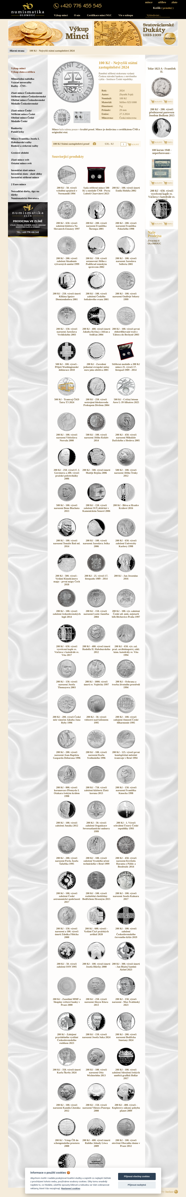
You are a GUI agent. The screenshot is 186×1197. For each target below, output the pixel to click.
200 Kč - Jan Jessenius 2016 (126, 577)
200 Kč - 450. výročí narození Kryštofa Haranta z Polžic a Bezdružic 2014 (125, 862)
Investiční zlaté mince (23, 170)
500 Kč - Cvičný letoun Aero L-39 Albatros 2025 (126, 401)
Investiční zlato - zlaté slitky (26, 173)
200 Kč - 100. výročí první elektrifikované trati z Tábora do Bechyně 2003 (126, 331)
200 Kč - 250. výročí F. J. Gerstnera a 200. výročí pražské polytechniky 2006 (67, 474)
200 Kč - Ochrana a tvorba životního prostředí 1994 (126, 684)
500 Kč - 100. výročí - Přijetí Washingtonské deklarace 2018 (67, 367)
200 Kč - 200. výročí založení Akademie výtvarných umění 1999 (66, 261)
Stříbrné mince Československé (28, 96)
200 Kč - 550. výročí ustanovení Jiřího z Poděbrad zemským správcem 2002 (96, 262)
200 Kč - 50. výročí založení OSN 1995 (67, 965)
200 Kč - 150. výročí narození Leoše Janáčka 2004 (96, 614)
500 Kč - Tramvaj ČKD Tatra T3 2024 (66, 401)
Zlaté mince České (21, 110)
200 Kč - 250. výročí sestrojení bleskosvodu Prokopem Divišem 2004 (96, 402)
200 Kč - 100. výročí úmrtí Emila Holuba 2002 (126, 189)
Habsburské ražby (21, 142)
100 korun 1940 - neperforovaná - (161, 152)
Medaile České (19, 121)
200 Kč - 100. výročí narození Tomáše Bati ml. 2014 (66, 543)
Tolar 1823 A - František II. (162, 70)
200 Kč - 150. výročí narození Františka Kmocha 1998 (125, 790)
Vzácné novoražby (21, 82)
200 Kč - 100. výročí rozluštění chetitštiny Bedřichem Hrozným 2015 (96, 896)
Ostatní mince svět (21, 163)
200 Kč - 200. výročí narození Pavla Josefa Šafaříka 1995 (66, 861)
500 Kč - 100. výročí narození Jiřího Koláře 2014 (96, 437)
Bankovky (16, 128)
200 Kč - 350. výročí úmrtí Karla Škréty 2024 (66, 1071)
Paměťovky (17, 131)
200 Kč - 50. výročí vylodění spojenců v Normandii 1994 (66, 190)
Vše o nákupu (125, 15)
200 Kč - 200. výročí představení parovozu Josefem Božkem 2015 (161, 112)
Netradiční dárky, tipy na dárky (25, 193)
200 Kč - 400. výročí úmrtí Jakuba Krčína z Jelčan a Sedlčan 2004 (96, 331)
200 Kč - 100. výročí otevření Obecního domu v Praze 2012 (126, 1143)
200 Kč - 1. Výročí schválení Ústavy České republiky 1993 (126, 825)
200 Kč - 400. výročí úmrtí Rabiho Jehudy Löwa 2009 (96, 1143)
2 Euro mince (18, 184)
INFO (170, 101)
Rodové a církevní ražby (24, 145)
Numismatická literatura (25, 198)
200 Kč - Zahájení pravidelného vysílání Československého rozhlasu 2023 (66, 1038)
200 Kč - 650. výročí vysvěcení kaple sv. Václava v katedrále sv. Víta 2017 (66, 650)
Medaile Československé (24, 103)
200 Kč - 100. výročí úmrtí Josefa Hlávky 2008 (96, 965)
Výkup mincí (61, 15)
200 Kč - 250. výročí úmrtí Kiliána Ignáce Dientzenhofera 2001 (66, 296)
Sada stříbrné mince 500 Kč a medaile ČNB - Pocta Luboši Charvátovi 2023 (96, 190)
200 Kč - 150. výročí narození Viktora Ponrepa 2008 (96, 1108)
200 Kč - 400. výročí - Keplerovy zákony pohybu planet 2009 (126, 1108)
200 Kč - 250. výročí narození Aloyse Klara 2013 (96, 1002)
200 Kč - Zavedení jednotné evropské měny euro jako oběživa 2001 (96, 367)
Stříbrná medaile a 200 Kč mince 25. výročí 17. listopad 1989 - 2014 (126, 367)
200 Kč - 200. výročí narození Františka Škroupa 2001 (96, 226)
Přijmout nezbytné (137, 1185)
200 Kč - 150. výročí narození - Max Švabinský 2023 (126, 1002)
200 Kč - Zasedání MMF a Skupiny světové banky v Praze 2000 (67, 1002)
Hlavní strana (17, 50)
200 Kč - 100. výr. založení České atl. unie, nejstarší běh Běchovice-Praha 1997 (126, 614)
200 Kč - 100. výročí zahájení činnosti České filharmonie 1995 (126, 720)
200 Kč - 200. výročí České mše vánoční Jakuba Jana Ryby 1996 (67, 720)
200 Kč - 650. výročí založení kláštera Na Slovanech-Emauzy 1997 (67, 226)
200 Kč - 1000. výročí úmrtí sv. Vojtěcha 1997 (96, 683)
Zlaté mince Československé (26, 92)
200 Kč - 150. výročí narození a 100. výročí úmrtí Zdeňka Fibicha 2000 (66, 933)
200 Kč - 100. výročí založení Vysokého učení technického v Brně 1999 (96, 861)
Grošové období (20, 152)
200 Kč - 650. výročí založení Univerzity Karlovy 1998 (125, 543)
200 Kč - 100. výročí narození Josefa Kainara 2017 (126, 896)
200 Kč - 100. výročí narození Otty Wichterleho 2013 (96, 1072)
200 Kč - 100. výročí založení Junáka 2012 (66, 824)
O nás (77, 15)
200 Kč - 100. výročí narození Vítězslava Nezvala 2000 (66, 437)
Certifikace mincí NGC (99, 15)
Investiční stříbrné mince (25, 177)
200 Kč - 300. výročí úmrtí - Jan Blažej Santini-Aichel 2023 (126, 966)
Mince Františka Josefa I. (25, 138)
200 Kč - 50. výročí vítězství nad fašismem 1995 (96, 720)
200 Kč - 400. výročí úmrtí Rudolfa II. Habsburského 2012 (96, 649)
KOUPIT (158, 101)
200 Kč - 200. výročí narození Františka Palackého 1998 (125, 226)
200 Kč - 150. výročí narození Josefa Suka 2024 (96, 1036)
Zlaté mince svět (20, 159)
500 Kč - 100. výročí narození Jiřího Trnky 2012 (126, 473)
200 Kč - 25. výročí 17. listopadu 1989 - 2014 (96, 577)
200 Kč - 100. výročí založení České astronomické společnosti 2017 (66, 897)
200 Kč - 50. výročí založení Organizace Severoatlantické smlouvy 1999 (96, 827)
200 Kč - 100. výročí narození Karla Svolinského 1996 (96, 755)
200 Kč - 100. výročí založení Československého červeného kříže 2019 (126, 933)
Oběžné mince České (22, 117)
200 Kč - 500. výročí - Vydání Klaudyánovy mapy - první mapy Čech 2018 (66, 580)
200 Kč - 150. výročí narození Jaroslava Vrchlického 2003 (66, 331)
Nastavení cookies (70, 1188)
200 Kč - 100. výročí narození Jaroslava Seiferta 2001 (125, 261)
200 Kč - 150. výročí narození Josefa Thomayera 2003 (66, 684)
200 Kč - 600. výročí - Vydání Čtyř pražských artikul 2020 (96, 931)
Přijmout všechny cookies (137, 1176)
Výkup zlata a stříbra (23, 71)
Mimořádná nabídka (22, 78)
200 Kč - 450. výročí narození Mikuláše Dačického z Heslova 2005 (126, 437)
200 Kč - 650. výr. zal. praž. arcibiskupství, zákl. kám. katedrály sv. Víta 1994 (126, 650)
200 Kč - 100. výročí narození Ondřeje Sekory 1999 (125, 296)
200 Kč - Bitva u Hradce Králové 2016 (126, 506)
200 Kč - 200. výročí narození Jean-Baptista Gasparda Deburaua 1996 (66, 755)
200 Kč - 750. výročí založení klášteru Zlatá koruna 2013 (96, 790)
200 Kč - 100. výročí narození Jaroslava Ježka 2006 (96, 543)
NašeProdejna (154, 234)
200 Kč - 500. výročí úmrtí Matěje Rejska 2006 (96, 471)
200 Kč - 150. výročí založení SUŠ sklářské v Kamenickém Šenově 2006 (96, 508)
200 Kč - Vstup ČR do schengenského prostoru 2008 (67, 1143)
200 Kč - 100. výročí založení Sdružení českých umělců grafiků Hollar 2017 (126, 1074)
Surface (169, 1191)
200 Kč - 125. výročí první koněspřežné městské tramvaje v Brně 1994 (126, 755)
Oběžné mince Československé (28, 100)
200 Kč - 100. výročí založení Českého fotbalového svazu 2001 (96, 296)
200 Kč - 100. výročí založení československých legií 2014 (66, 614)
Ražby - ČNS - (19, 85)
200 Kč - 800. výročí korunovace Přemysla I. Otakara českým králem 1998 (66, 791)
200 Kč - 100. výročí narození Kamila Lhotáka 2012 (66, 1108)
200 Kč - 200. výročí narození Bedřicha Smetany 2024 (125, 1037)
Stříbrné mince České (23, 114)
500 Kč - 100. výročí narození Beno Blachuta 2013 (66, 508)
